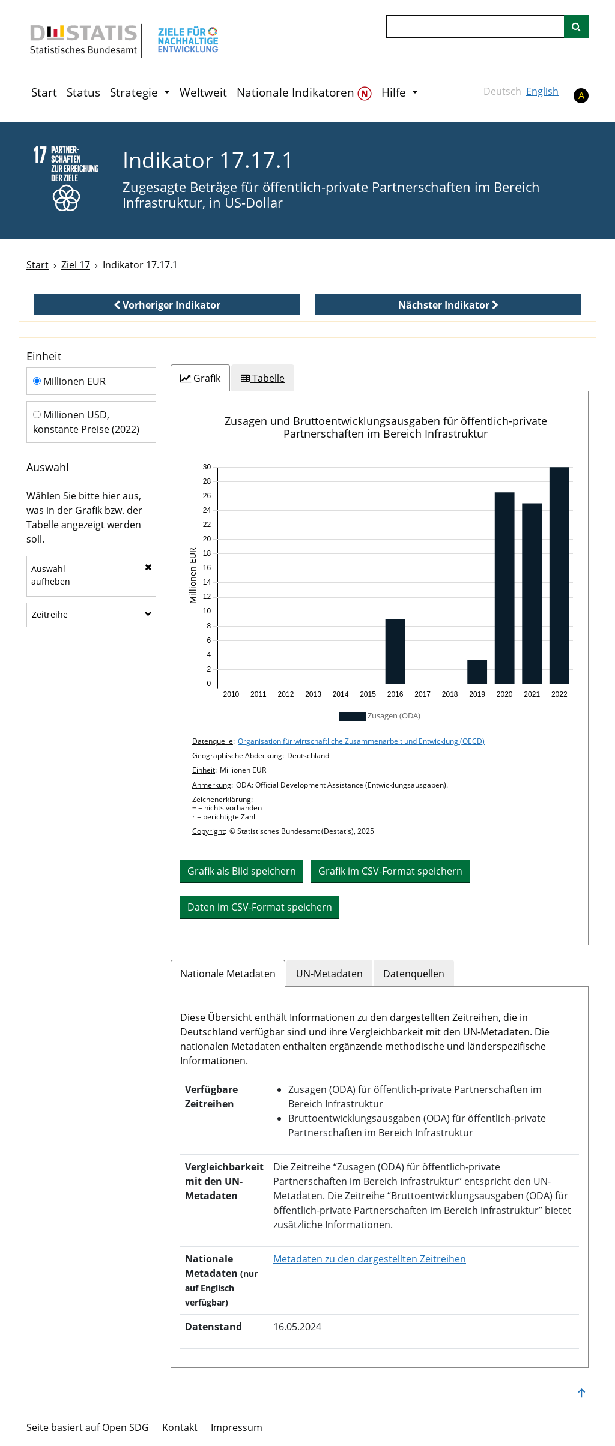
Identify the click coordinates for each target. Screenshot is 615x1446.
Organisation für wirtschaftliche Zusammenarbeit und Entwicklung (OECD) (361, 741)
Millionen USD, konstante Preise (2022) (86, 422)
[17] (66, 180)
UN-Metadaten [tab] (329, 973)
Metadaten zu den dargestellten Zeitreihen (369, 1258)
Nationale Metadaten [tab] (228, 973)
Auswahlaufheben (91, 575)
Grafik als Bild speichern (241, 871)
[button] (167, 304)
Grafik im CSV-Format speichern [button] (390, 871)
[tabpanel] (379, 668)
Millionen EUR (69, 381)
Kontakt (180, 1427)
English (542, 91)
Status (83, 92)
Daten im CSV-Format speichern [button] (259, 907)
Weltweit (203, 92)
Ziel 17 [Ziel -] (75, 264)
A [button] (581, 95)
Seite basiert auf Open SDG (87, 1427)
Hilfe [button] (395, 92)
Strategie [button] (135, 92)
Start (44, 92)
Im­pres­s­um (236, 1427)
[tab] (200, 378)
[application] (379, 581)
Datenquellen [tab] (413, 973)
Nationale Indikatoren (304, 93)
